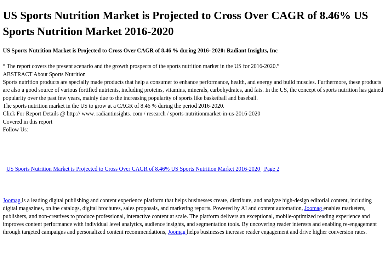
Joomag (12, 200)
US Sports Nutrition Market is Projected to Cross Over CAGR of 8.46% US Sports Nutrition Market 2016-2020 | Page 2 (142, 169)
